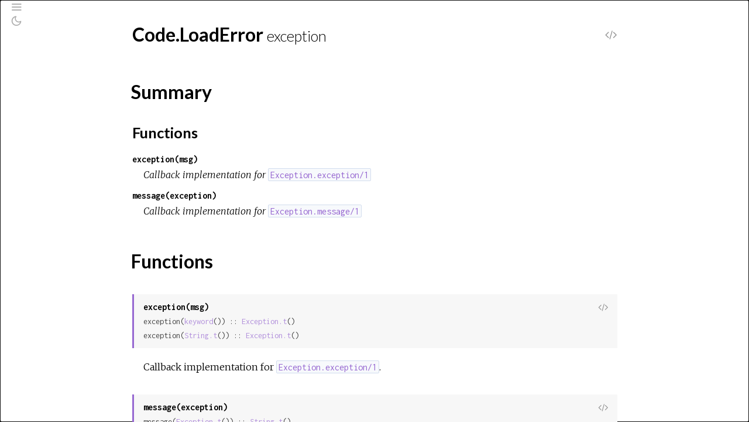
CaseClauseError (63, 161)
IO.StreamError (59, 384)
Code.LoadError (61, 177)
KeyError (47, 416)
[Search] (79, 64)
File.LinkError (54, 353)
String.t (288, 335)
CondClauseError (63, 258)
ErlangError (51, 305)
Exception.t (351, 321)
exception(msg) (253, 159)
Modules (48, 110)
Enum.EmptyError (62, 273)
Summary (61, 210)
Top (50, 197)
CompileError (55, 242)
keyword (286, 321)
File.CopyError (57, 321)
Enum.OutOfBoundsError (77, 289)
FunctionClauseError (69, 368)
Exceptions (54, 126)
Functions (62, 222)
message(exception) (262, 195)
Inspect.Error (54, 400)
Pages (41, 95)
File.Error (47, 337)
